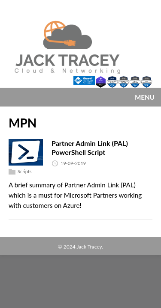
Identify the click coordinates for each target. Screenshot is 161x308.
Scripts (25, 171)
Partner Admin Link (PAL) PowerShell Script (90, 147)
